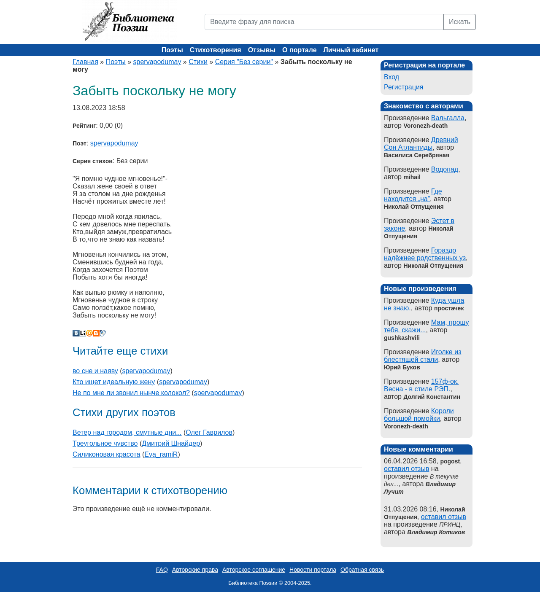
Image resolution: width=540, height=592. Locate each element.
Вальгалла (447, 117)
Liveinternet (82, 333)
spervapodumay (157, 61)
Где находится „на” (413, 195)
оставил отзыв (406, 468)
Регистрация (404, 87)
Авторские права (195, 569)
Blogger (96, 333)
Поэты (172, 50)
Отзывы (261, 50)
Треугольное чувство (105, 443)
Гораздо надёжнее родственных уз (425, 254)
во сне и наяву (95, 370)
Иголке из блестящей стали (422, 355)
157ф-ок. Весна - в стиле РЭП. (421, 385)
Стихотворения (215, 50)
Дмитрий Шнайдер (171, 443)
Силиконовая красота (106, 454)
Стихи (198, 61)
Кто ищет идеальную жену (114, 381)
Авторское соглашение (253, 569)
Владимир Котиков (436, 532)
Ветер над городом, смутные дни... (127, 432)
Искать (459, 21)
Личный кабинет (351, 50)
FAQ (162, 569)
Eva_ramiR (161, 454)
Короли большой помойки (419, 414)
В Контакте (76, 333)
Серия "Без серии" (244, 61)
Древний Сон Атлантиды (421, 143)
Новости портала (312, 569)
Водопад (444, 169)
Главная (85, 61)
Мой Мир (89, 333)
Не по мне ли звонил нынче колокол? (131, 392)
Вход (391, 77)
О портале (299, 50)
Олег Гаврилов (209, 432)
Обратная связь (362, 569)
